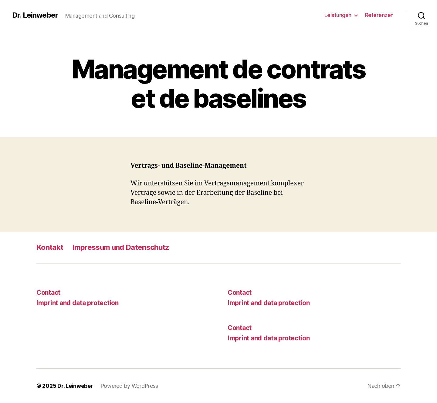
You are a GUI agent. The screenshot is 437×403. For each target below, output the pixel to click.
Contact (48, 292)
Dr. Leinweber (35, 15)
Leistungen (337, 15)
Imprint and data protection (77, 303)
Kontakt (49, 247)
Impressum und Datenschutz (120, 247)
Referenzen (379, 15)
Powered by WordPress (129, 386)
